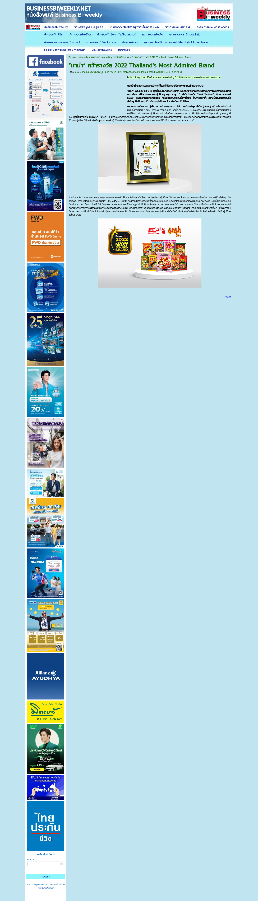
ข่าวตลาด (177, 72)
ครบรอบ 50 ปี (163, 72)
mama (85, 72)
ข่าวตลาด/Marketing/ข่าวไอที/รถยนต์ (110, 57)
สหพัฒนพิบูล (97, 72)
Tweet (227, 297)
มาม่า (78, 72)
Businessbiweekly (78, 57)
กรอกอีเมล (31, 860)
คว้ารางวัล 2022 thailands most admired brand (130, 72)
